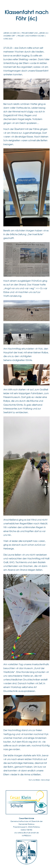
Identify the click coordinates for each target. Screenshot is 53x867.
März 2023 (7, 39)
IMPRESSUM (26, 835)
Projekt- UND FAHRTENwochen (31, 36)
